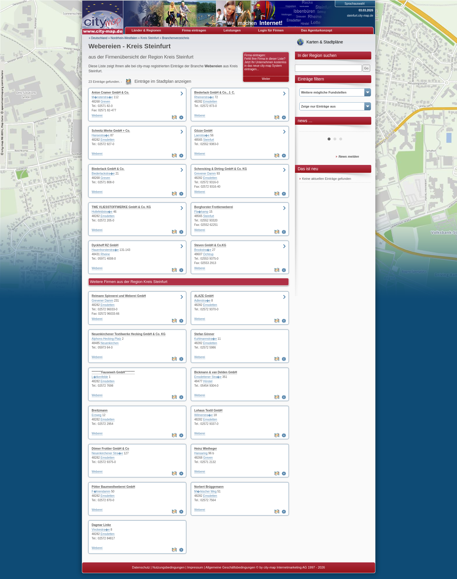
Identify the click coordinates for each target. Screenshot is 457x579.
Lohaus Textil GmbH (208, 410)
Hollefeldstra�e (102, 211)
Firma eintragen (194, 30)
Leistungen (232, 30)
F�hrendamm (101, 491)
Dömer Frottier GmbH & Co (110, 448)
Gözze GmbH (203, 130)
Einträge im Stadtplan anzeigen (163, 81)
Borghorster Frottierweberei (213, 207)
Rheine (105, 254)
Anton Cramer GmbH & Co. (110, 92)
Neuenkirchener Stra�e (107, 453)
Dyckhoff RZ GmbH (105, 245)
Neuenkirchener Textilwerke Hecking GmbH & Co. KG (129, 334)
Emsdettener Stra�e (208, 377)
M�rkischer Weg (205, 491)
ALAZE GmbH (204, 296)
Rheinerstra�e (204, 97)
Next (363, 129)
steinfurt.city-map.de (360, 15)
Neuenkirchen (110, 343)
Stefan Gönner (204, 334)
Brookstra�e (202, 249)
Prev (307, 129)
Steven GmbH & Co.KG (210, 245)
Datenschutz (141, 567)
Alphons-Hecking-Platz (106, 338)
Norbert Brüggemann (209, 486)
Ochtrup (208, 254)
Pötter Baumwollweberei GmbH (113, 486)
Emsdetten (210, 101)
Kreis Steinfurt (149, 38)
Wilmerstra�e (203, 415)
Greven (105, 101)
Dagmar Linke (101, 525)
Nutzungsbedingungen (168, 567)
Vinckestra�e (101, 529)
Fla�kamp (201, 211)
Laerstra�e (202, 135)
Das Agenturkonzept (316, 30)
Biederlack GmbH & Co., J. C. (214, 92)
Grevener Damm (205, 173)
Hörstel (207, 381)
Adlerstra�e (202, 300)
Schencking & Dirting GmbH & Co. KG (220, 168)
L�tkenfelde (100, 377)
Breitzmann (100, 410)
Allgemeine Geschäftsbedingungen (230, 567)
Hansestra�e (101, 135)
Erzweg (96, 415)
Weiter (266, 78)
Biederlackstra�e (103, 173)
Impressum (195, 567)
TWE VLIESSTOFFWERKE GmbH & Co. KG (121, 207)
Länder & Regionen (146, 30)
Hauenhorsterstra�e (105, 249)
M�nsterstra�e (102, 97)
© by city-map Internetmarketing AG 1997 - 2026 (290, 567)
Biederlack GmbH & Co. (108, 168)
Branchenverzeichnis (175, 38)
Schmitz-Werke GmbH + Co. (111, 130)
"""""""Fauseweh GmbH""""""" (113, 372)
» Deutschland (98, 38)
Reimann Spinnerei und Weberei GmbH (119, 296)
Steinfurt (208, 139)
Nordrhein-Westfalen (124, 38)
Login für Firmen (271, 30)
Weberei (97, 115)
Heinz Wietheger (205, 448)
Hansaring (201, 453)
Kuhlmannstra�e (205, 338)
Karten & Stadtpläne (325, 42)
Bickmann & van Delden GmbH (215, 372)
